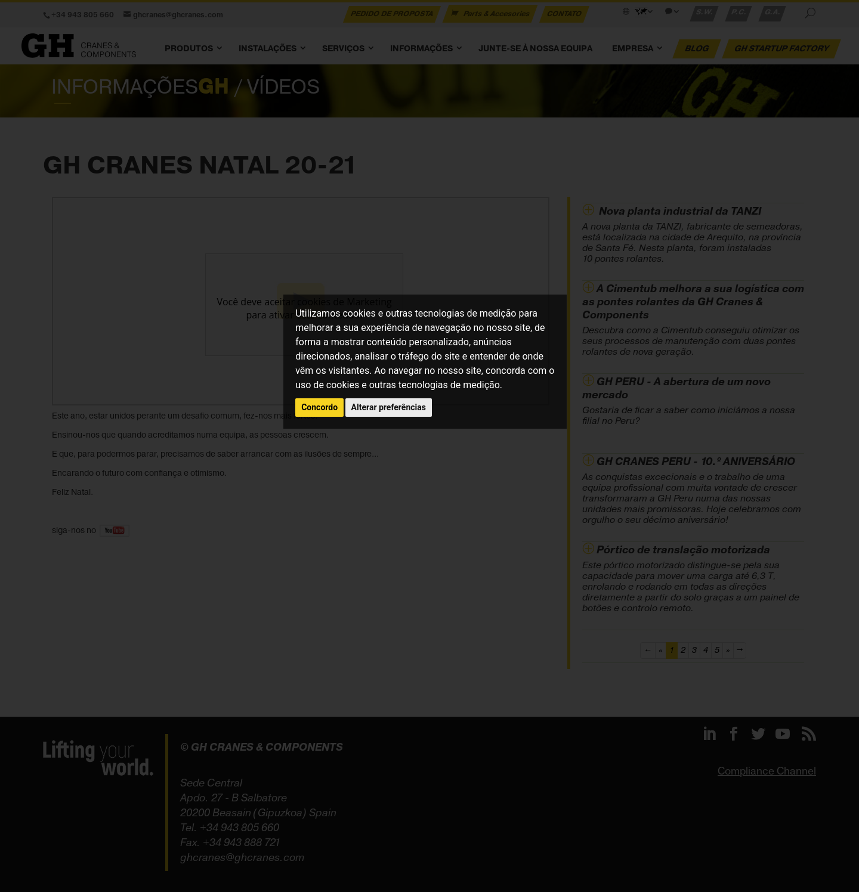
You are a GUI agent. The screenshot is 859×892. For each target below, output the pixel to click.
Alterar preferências (388, 407)
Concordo (319, 407)
